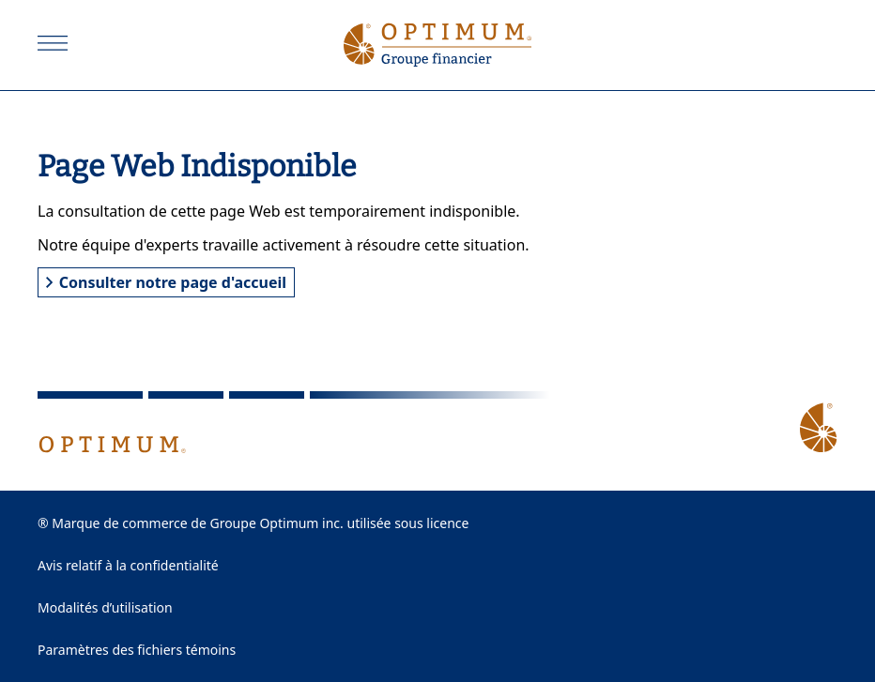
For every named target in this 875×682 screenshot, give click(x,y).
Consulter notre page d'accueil (166, 282)
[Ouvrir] (53, 43)
